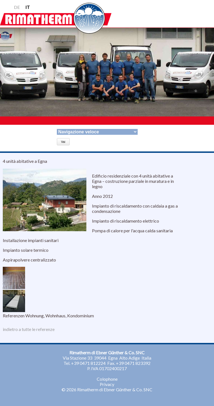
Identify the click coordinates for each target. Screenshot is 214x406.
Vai (63, 141)
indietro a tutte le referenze (29, 329)
